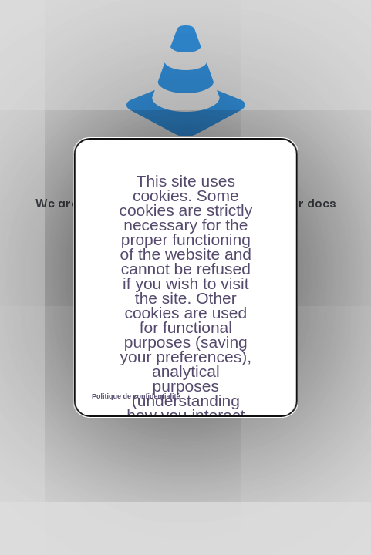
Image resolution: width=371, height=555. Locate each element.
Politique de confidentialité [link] (136, 396)
